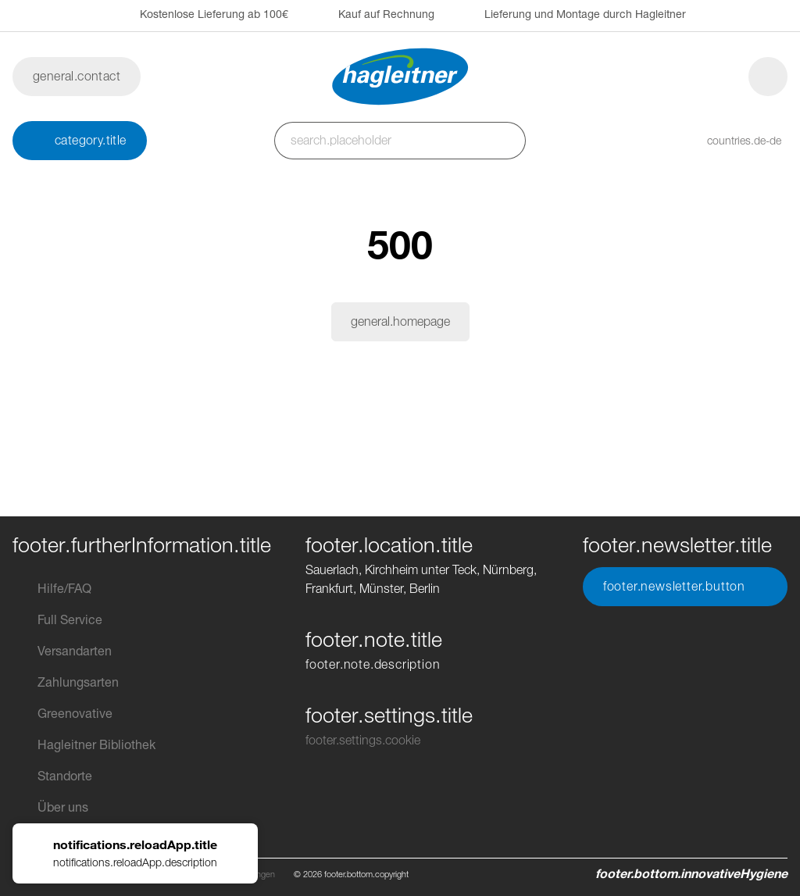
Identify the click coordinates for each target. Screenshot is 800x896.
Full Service (57, 620)
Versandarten (62, 651)
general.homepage (400, 321)
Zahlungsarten (65, 682)
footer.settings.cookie (362, 740)
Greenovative (62, 714)
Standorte (52, 776)
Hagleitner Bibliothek (83, 745)
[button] (729, 140)
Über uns (50, 807)
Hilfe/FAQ (51, 589)
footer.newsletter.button (685, 586)
